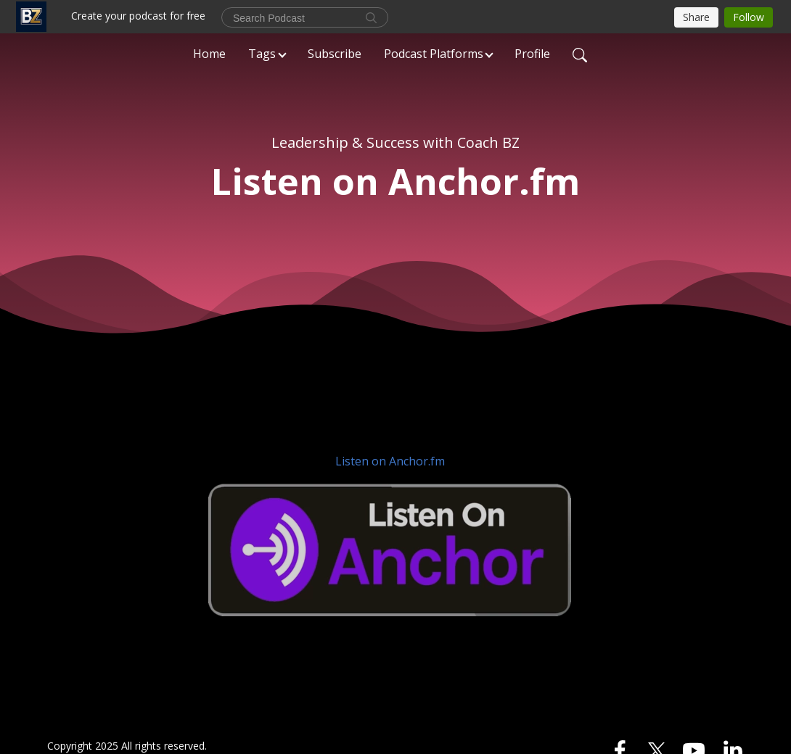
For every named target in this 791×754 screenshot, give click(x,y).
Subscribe (334, 54)
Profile (532, 54)
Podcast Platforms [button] (433, 54)
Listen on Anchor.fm (390, 461)
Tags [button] (262, 54)
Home (209, 54)
